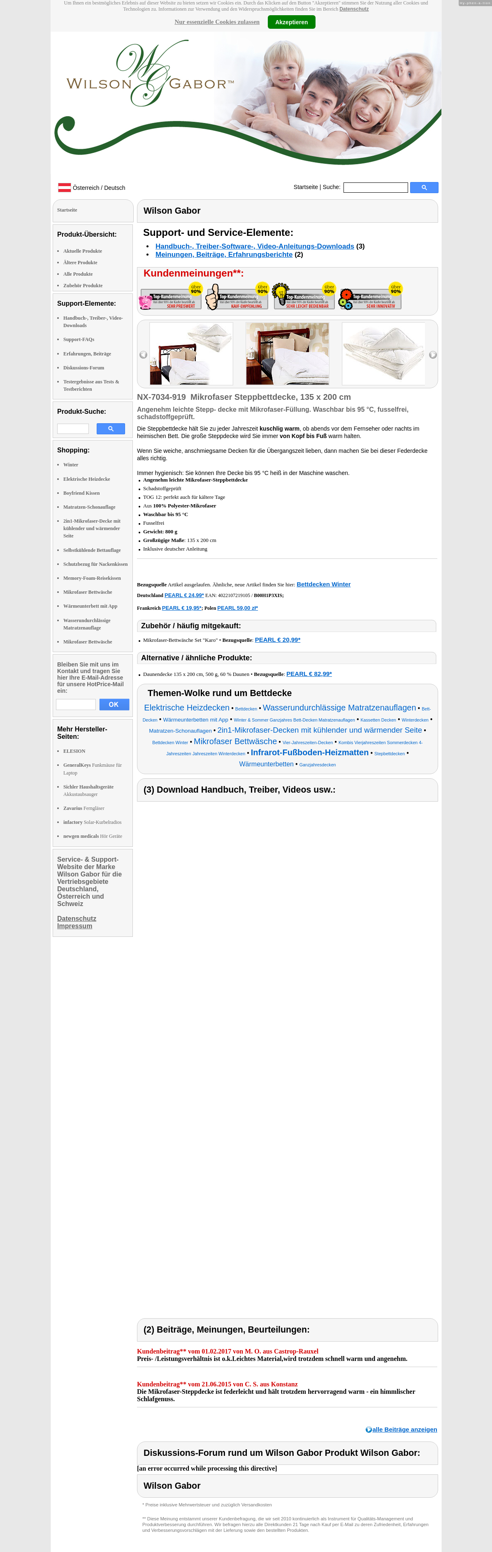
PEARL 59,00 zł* (237, 608)
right (433, 355)
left (143, 355)
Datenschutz (354, 9)
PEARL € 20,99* (278, 639)
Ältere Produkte (80, 262)
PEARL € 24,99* (184, 595)
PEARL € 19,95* (182, 608)
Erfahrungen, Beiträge (87, 354)
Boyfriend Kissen (81, 493)
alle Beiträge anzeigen (404, 1429)
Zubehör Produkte (82, 285)
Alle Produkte (78, 274)
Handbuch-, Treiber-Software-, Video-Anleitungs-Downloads (254, 246)
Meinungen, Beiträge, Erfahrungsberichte (223, 254)
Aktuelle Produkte (82, 251)
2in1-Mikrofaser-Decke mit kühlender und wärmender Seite (92, 528)
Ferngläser (83, 808)
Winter (70, 465)
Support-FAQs (78, 339)
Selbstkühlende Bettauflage (92, 550)
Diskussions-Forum (83, 368)
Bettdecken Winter (324, 584)
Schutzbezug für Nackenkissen (95, 564)
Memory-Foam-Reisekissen (92, 578)
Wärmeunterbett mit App (90, 606)
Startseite (306, 187)
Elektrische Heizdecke (86, 479)
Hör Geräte (92, 836)
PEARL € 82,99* (309, 673)
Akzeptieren (291, 21)
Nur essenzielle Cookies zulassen (217, 21)
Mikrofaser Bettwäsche (87, 592)
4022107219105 (234, 595)
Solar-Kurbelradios (92, 822)
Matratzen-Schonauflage (89, 507)
